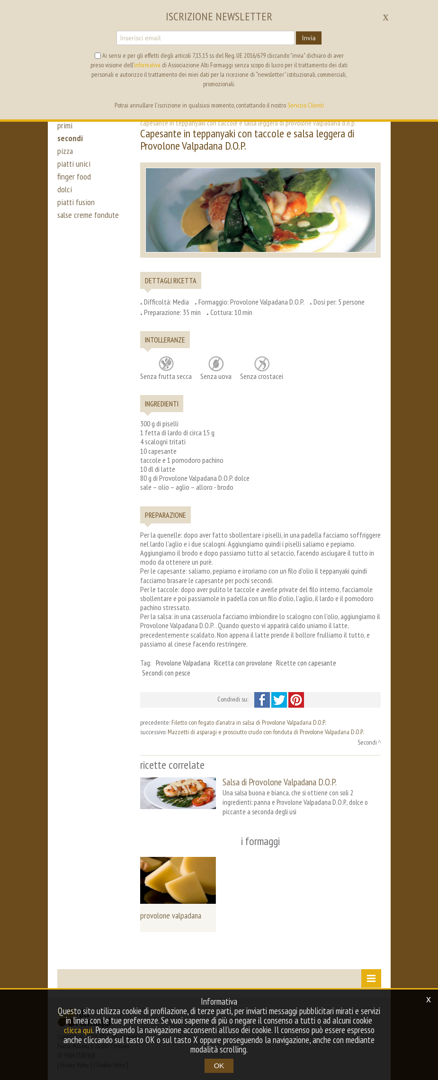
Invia (308, 38)
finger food (74, 183)
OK (219, 1066)
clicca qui (78, 1030)
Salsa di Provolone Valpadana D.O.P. (280, 782)
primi (64, 127)
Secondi (367, 742)
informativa (147, 65)
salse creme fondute (89, 226)
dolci (64, 198)
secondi (70, 141)
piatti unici (73, 169)
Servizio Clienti (305, 105)
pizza (65, 155)
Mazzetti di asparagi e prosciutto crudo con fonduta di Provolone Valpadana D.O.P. (266, 732)
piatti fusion (76, 212)
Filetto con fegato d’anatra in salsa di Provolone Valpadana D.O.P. (248, 722)
